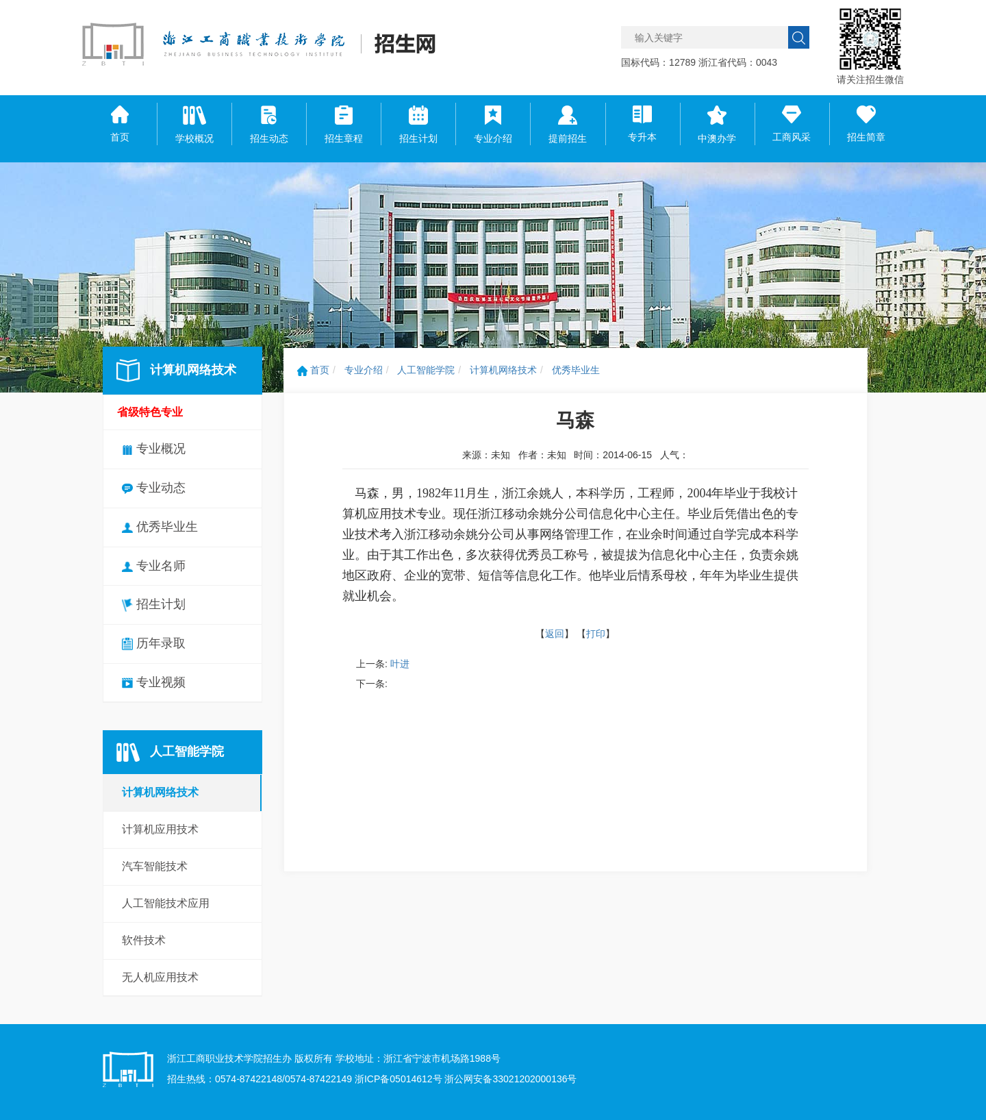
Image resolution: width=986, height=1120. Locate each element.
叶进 (399, 663)
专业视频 (154, 682)
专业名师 (154, 566)
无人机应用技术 (160, 977)
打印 (595, 633)
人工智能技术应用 (166, 903)
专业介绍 (363, 369)
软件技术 (144, 940)
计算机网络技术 (160, 792)
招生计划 (154, 604)
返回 (554, 633)
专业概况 (154, 449)
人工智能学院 (426, 369)
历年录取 (154, 643)
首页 (313, 369)
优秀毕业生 (160, 527)
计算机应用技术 (160, 829)
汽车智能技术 (155, 866)
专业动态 (154, 488)
